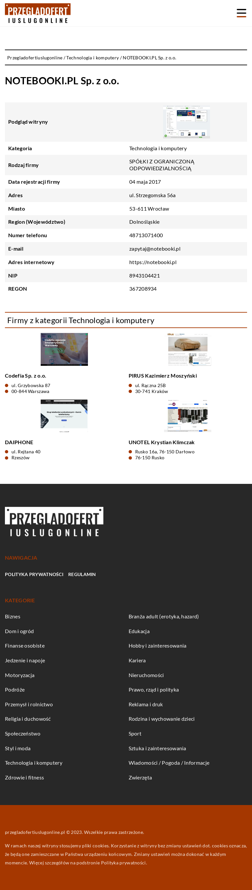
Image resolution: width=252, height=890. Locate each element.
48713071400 (146, 235)
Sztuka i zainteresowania (157, 748)
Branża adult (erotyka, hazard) (164, 616)
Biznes (12, 616)
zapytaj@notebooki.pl (154, 248)
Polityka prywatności (34, 574)
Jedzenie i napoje (25, 660)
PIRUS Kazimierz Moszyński (163, 375)
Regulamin (82, 574)
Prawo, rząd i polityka (154, 689)
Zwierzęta (140, 777)
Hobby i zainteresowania (158, 645)
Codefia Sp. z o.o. (25, 375)
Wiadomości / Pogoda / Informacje (169, 762)
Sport (135, 733)
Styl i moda (18, 748)
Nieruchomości (146, 675)
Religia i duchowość (28, 718)
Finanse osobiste (25, 645)
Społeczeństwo (22, 733)
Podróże (15, 689)
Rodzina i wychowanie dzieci (162, 718)
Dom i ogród (19, 631)
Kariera (137, 660)
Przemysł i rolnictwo (29, 704)
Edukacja (139, 631)
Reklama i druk (146, 704)
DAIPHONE (19, 442)
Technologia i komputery (158, 148)
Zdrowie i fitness (24, 777)
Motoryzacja (19, 675)
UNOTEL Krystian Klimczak (162, 442)
